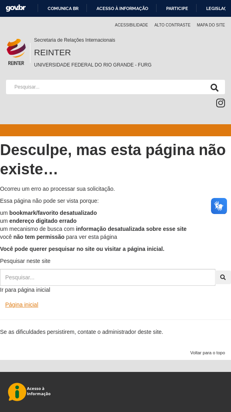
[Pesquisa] (213, 87)
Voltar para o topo (207, 352)
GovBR (16, 8)
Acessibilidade (131, 25)
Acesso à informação (122, 8)
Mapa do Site (211, 25)
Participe (177, 8)
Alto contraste (173, 25)
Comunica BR (63, 8)
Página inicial (21, 304)
